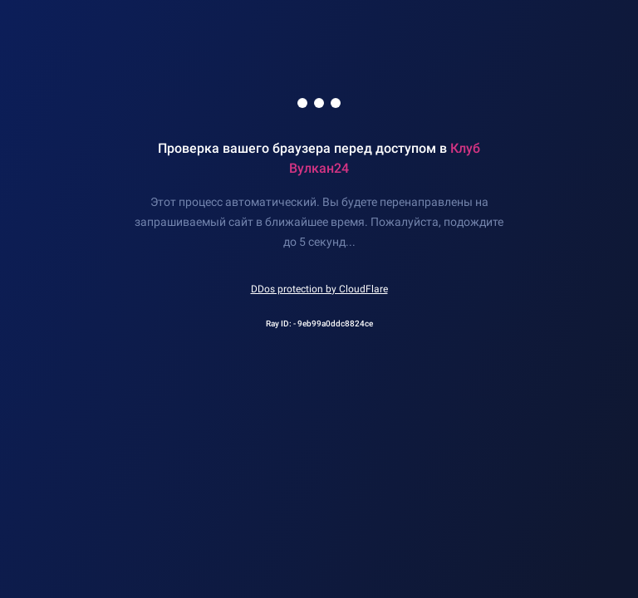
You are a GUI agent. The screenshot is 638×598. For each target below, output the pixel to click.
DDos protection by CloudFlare (319, 289)
